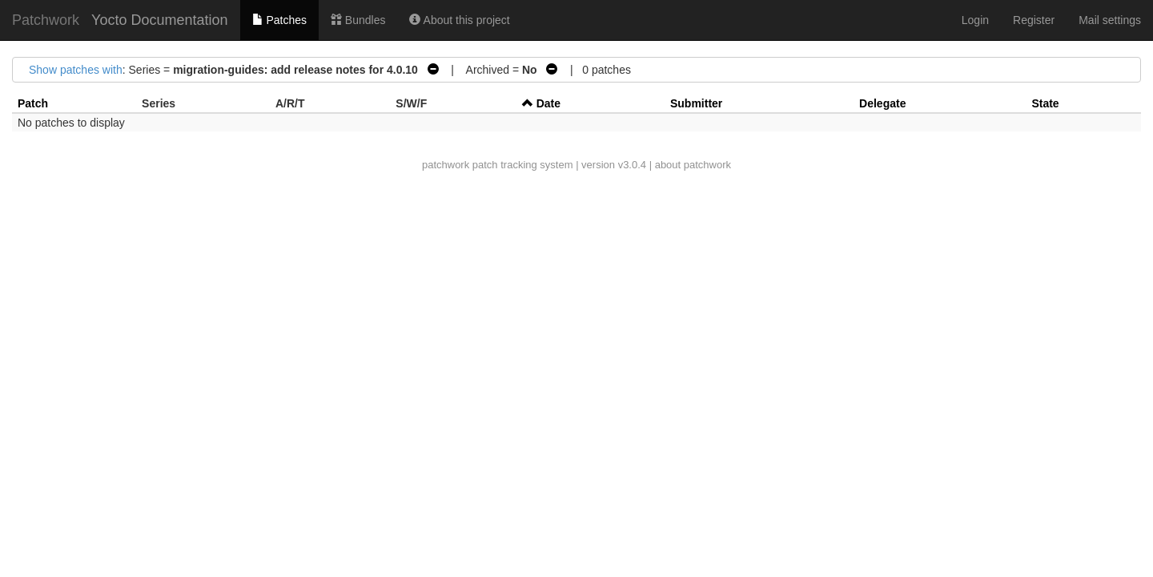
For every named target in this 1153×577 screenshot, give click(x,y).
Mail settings (1110, 20)
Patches (279, 20)
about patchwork (693, 165)
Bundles (358, 20)
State (1045, 103)
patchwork (445, 165)
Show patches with (76, 69)
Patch (33, 103)
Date (548, 103)
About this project (459, 20)
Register (1034, 20)
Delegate (882, 103)
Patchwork (45, 20)
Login (975, 20)
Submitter (696, 103)
